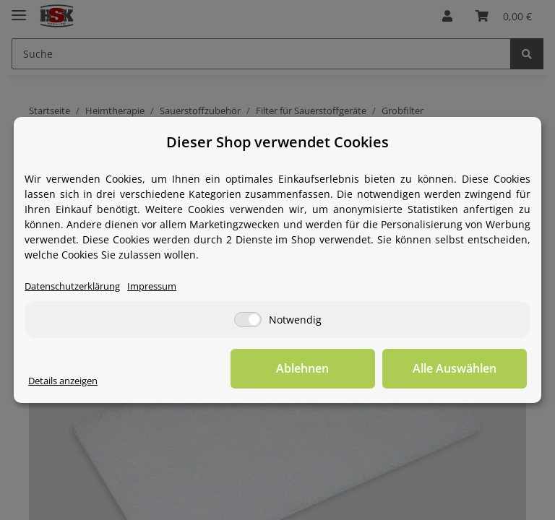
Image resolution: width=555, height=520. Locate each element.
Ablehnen (302, 368)
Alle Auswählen (454, 368)
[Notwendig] (248, 319)
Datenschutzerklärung (72, 286)
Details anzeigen (63, 381)
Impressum (151, 286)
